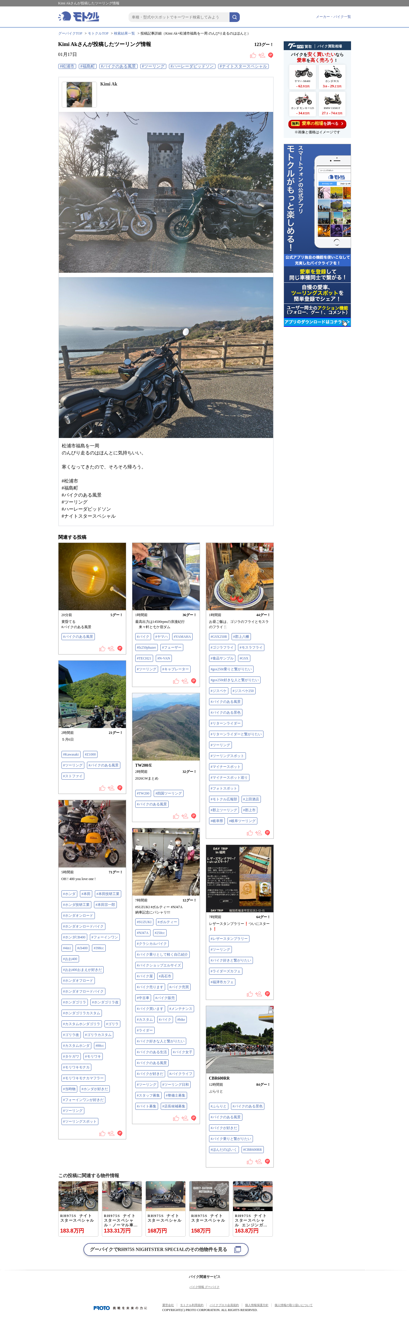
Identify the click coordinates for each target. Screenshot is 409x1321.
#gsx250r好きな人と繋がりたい (235, 680)
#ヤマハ (161, 637)
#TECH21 (144, 658)
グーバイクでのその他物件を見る (158, 1249)
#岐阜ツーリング (242, 821)
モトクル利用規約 (191, 1305)
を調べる (317, 123)
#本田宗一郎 (105, 905)
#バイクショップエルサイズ (159, 965)
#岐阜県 (217, 821)
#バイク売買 (179, 987)
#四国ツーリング (168, 793)
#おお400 (70, 959)
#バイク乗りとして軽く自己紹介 (162, 954)
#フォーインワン (105, 937)
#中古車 (143, 998)
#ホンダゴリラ (74, 1002)
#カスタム (145, 1019)
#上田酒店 (251, 799)
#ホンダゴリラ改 (105, 1002)
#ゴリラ (112, 1024)
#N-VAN (164, 658)
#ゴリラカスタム (98, 1035)
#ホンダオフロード (78, 981)
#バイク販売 (165, 998)
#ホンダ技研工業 (76, 905)
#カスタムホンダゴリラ (81, 1024)
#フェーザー (172, 647)
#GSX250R (219, 637)
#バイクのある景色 (226, 712)
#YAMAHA (182, 637)
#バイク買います (150, 1009)
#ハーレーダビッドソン (192, 66)
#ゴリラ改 (71, 1035)
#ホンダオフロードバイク (83, 991)
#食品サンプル (222, 658)
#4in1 (67, 948)
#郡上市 (249, 810)
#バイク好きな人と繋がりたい (160, 1041)
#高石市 (165, 976)
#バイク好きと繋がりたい (231, 960)
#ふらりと (219, 1106)
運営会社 (168, 1305)
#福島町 (88, 66)
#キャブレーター (175, 669)
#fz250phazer (146, 647)
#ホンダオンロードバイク (83, 926)
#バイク (143, 637)
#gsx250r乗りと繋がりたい (231, 669)
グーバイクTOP (70, 33)
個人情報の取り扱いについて (294, 1305)
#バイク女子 (182, 1052)
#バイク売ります (150, 987)
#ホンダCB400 (74, 937)
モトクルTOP (98, 33)
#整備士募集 (175, 1095)
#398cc (99, 948)
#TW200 (143, 793)
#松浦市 (67, 66)
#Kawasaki (71, 754)
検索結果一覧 (124, 33)
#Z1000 (90, 754)
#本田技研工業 (108, 894)
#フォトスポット (224, 788)
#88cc (100, 1046)
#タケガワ (71, 1056)
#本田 (86, 894)
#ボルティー (167, 922)
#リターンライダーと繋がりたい (236, 734)
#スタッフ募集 (148, 1095)
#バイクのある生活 (152, 1052)
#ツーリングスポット (227, 756)
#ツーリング (153, 66)
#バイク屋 (145, 976)
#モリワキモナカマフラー (83, 1078)
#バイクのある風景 (118, 66)
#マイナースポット (226, 767)
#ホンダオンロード (78, 915)
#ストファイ (73, 776)
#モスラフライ (251, 647)
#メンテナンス (181, 1009)
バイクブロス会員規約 (224, 1305)
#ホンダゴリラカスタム (81, 1013)
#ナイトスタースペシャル (243, 66)
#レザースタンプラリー (229, 939)
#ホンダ (69, 894)
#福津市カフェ (222, 982)
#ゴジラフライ (222, 647)
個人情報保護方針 (256, 1305)
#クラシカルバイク (152, 944)
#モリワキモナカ (76, 1067)
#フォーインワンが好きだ (83, 1100)
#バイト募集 (146, 1106)
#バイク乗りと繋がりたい (231, 1139)
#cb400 (82, 948)
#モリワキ (93, 1056)
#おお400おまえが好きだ (82, 970)
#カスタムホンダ (76, 1046)
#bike (181, 1019)
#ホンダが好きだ (95, 1089)
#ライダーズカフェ (226, 971)
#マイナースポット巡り (229, 777)
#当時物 (69, 1089)
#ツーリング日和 (175, 1085)
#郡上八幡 (241, 637)
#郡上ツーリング (224, 810)
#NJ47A (143, 933)
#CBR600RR (252, 1150)
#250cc (160, 933)
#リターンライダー (226, 723)
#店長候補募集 (173, 1106)
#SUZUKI (144, 922)
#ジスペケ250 (243, 691)
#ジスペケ (219, 691)
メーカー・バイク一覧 (333, 17)
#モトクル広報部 (224, 799)
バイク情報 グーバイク (204, 1286)
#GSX (244, 658)
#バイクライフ (181, 1074)
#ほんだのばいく (224, 1150)
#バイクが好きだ (150, 1074)
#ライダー (145, 1030)
